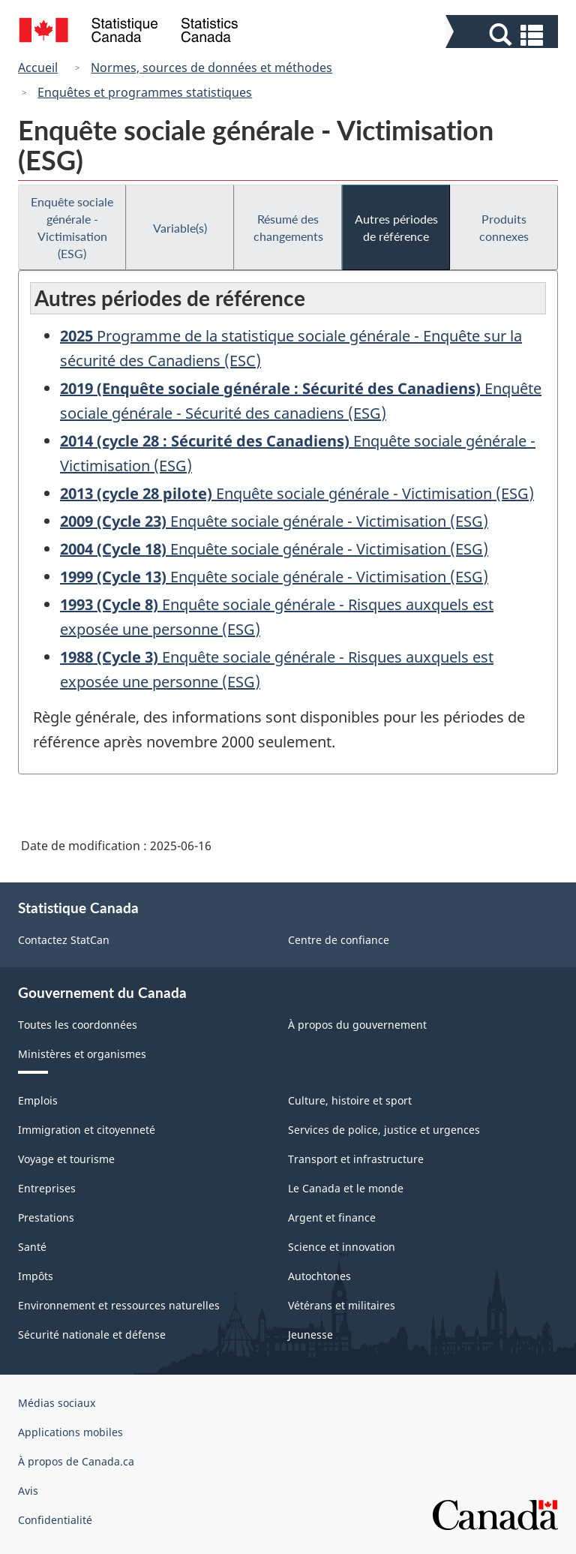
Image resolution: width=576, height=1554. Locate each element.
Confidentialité (55, 1520)
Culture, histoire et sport (350, 1100)
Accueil (38, 67)
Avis (28, 1490)
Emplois (38, 1100)
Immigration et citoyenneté (86, 1130)
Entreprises (47, 1188)
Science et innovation (341, 1247)
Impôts (35, 1276)
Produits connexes (504, 227)
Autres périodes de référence (396, 227)
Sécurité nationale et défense (92, 1334)
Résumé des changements (288, 227)
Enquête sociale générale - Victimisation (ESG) (72, 227)
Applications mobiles (70, 1432)
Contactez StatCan (64, 940)
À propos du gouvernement (357, 1024)
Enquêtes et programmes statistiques (145, 92)
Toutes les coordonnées (77, 1024)
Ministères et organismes (82, 1054)
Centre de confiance (338, 940)
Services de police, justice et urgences (384, 1130)
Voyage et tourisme (66, 1159)
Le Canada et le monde (346, 1188)
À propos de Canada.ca (76, 1461)
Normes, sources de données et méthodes (211, 67)
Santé (32, 1247)
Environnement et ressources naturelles (119, 1305)
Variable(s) (180, 228)
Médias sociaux (56, 1403)
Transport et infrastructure (356, 1159)
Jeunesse (310, 1334)
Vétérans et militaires (341, 1305)
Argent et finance (332, 1217)
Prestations (46, 1217)
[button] (503, 35)
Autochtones (319, 1276)
